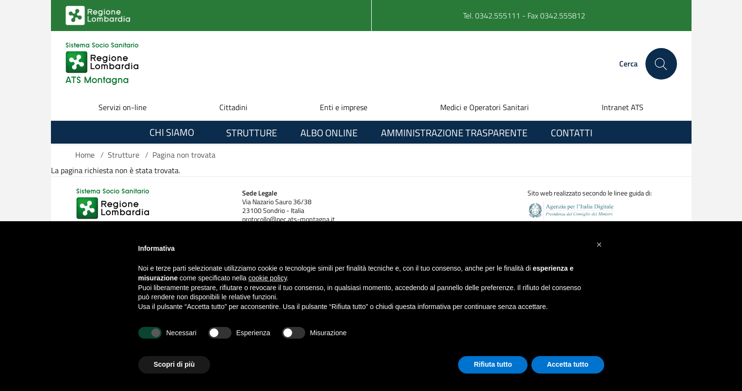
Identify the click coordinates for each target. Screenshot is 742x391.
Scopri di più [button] (174, 364)
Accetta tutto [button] (568, 364)
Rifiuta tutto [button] (493, 364)
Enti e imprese (343, 107)
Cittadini (233, 107)
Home (85, 155)
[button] (599, 244)
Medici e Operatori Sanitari (484, 107)
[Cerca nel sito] (661, 64)
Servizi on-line (123, 107)
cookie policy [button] (267, 278)
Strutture (123, 155)
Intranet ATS (622, 107)
